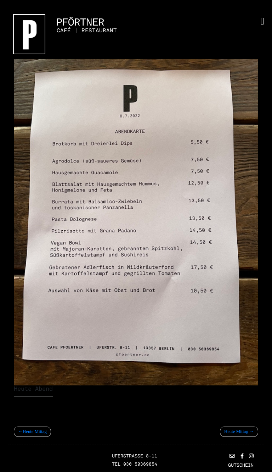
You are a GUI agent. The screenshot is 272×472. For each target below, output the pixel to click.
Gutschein (241, 465)
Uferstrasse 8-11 (134, 456)
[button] (232, 456)
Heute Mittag (35, 431)
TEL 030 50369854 (134, 464)
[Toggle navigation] (262, 21)
